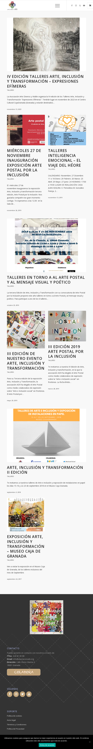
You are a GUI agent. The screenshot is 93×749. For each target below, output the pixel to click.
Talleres (10, 90)
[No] (89, 742)
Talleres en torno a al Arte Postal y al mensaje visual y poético (46, 280)
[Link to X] (80, 5)
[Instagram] (16, 694)
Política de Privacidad (15, 729)
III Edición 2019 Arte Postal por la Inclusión (65, 351)
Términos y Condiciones (16, 724)
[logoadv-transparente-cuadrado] (38, 5)
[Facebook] (9, 694)
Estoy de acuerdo (47, 745)
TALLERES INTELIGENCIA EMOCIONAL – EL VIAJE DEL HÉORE (64, 158)
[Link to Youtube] (84, 5)
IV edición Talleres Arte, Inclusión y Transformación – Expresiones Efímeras (45, 81)
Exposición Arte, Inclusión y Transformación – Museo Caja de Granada (25, 546)
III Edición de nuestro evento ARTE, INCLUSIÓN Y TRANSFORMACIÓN (26, 361)
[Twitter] (22, 694)
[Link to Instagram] (76, 5)
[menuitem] (57, 5)
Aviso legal (11, 720)
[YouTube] (29, 694)
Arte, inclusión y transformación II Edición (45, 470)
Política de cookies (14, 716)
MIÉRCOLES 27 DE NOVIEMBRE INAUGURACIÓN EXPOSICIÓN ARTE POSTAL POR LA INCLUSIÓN (24, 162)
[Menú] (56, 5)
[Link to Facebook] (72, 5)
